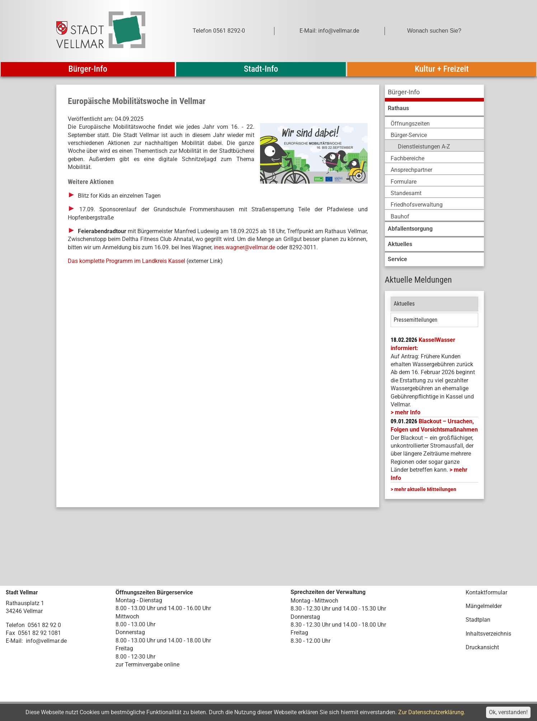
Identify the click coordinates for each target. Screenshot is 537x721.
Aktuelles (404, 303)
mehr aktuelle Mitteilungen (425, 489)
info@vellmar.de (46, 640)
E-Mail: (14, 640)
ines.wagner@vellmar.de (244, 247)
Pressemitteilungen (416, 319)
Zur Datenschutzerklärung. (431, 712)
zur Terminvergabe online (147, 664)
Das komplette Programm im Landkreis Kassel (126, 261)
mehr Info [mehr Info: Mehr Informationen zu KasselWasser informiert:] (407, 412)
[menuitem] (434, 93)
